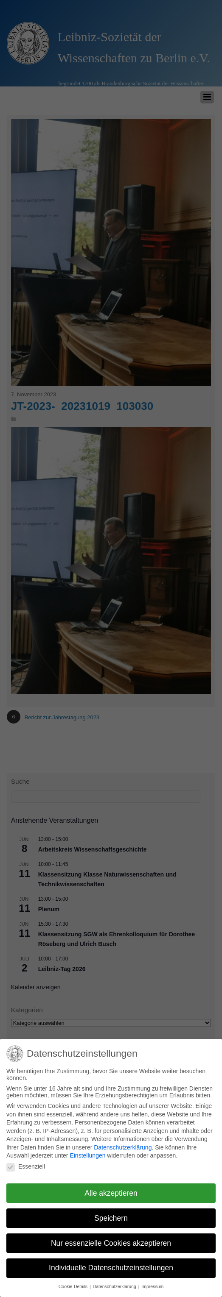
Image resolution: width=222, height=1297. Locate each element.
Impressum (152, 1283)
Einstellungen (87, 1152)
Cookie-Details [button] (74, 1283)
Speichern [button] (111, 1215)
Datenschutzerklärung (123, 1144)
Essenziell (25, 1164)
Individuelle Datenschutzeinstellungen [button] (111, 1265)
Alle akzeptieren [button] (111, 1190)
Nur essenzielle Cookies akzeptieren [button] (111, 1240)
